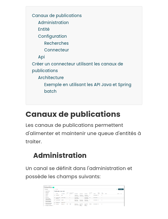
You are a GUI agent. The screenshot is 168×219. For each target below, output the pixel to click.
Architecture (51, 78)
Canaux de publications (57, 16)
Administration (53, 23)
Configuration (52, 36)
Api (41, 57)
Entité (44, 29)
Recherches (56, 43)
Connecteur (56, 50)
